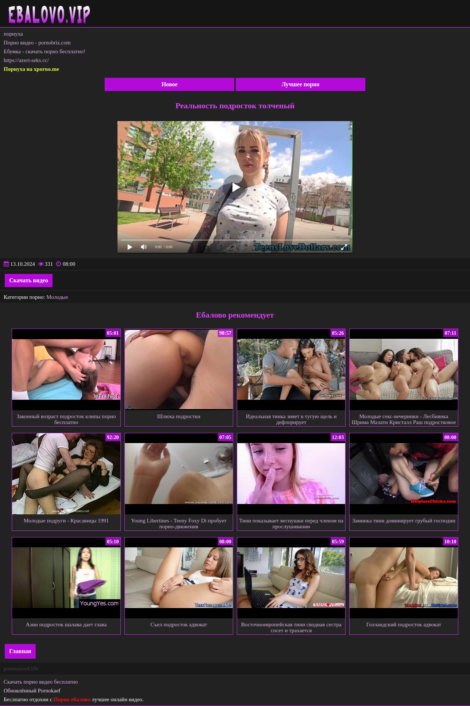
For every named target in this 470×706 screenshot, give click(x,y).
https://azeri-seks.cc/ (26, 60)
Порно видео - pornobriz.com (37, 43)
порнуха (13, 34)
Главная (20, 651)
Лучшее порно (300, 84)
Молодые (57, 297)
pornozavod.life (21, 668)
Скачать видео (28, 280)
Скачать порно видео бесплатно (41, 682)
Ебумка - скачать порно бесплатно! (44, 51)
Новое (170, 84)
